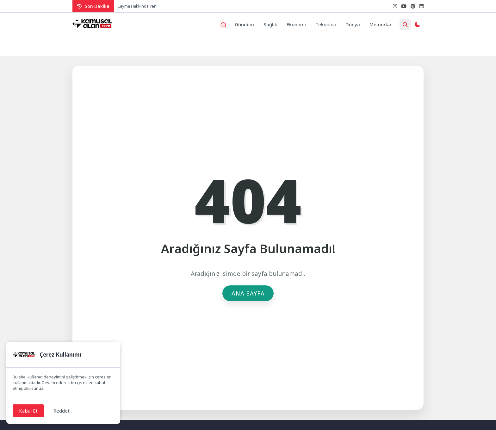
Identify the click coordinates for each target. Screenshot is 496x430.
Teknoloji (325, 24)
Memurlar (380, 24)
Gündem (244, 24)
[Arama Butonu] (405, 24)
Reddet (61, 411)
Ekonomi (296, 24)
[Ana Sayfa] (223, 24)
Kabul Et (28, 411)
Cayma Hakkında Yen (137, 6)
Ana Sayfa (248, 293)
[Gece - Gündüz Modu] (417, 25)
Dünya (352, 24)
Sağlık (270, 24)
